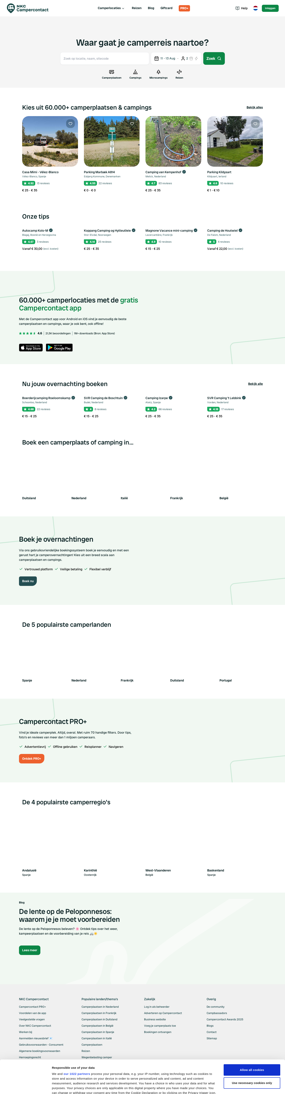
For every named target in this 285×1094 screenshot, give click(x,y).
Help (242, 8)
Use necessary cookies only (252, 1051)
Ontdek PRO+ (31, 759)
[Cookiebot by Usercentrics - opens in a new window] (25, 1086)
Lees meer (29, 950)
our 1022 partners (77, 1042)
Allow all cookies (252, 1038)
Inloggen (270, 8)
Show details (61, 1086)
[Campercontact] (30, 8)
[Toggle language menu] (255, 8)
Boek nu (28, 581)
